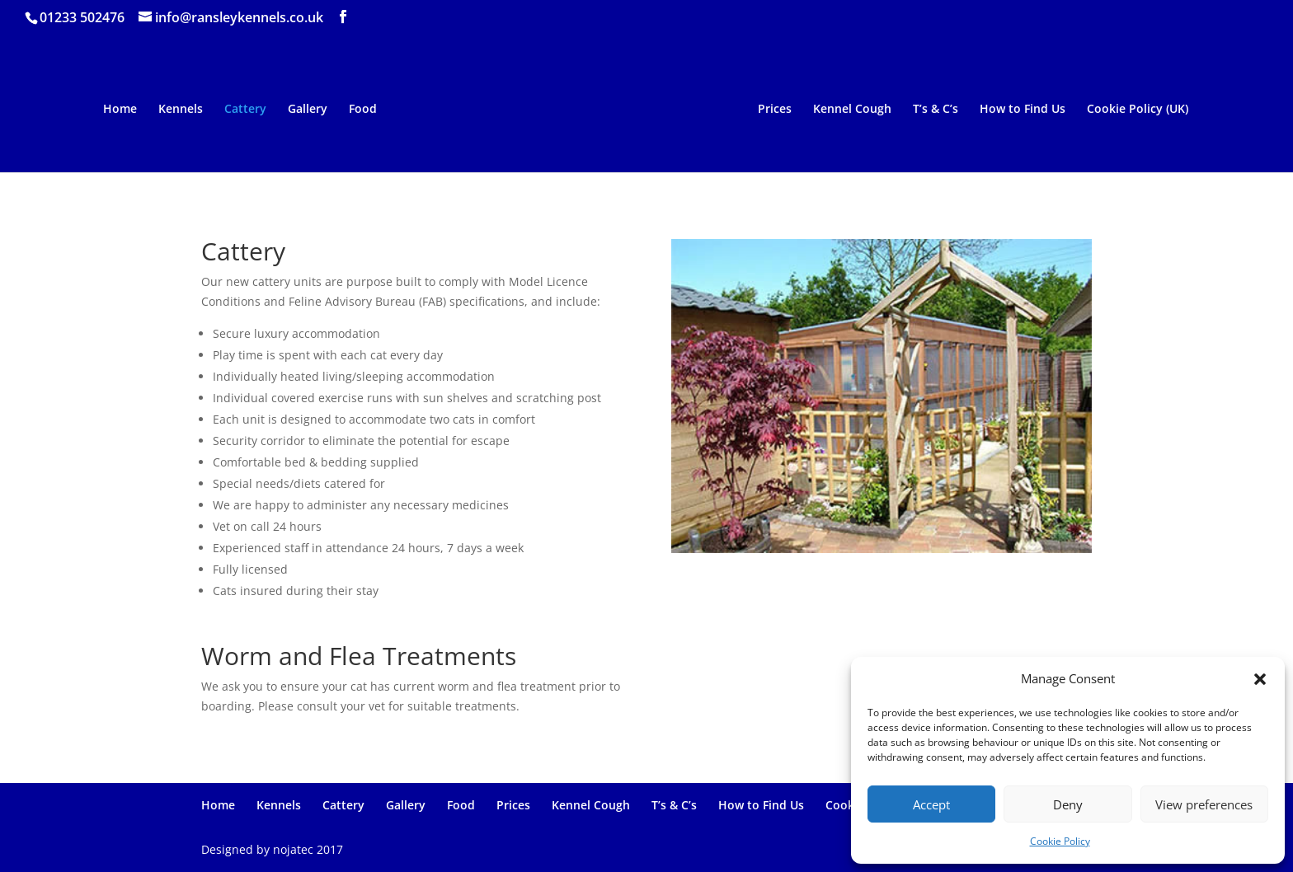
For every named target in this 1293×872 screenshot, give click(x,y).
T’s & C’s (939, 109)
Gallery (304, 109)
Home (117, 109)
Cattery (242, 109)
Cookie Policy (1060, 841)
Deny (1068, 804)
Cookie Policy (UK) (1141, 109)
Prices (778, 109)
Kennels (177, 109)
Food (360, 109)
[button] (1260, 679)
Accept (931, 804)
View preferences (1204, 804)
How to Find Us (1026, 109)
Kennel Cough (855, 109)
